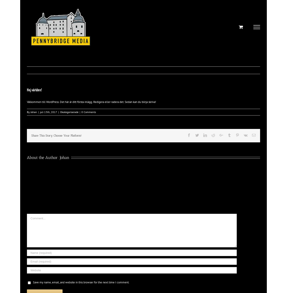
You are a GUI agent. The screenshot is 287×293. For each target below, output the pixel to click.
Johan (33, 112)
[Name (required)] (132, 253)
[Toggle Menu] (256, 27)
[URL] (132, 270)
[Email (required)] (132, 261)
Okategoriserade (69, 112)
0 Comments (88, 112)
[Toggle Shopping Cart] (241, 27)
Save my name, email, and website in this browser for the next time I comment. (81, 282)
